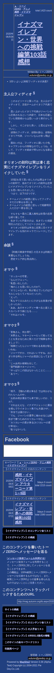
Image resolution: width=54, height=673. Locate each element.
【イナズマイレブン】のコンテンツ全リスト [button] (28, 531)
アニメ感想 (45, 462)
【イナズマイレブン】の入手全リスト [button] (24, 629)
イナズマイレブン (16, 465)
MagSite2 (25, 662)
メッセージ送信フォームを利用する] (26, 558)
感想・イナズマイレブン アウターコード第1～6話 (24, 484)
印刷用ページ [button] (12, 648)
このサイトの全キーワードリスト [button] (22, 642)
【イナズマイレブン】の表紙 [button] (20, 537)
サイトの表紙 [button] (12, 609)
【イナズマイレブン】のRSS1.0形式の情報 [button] (27, 635)
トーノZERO (30, 462)
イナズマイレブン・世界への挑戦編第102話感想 (24, 513)
